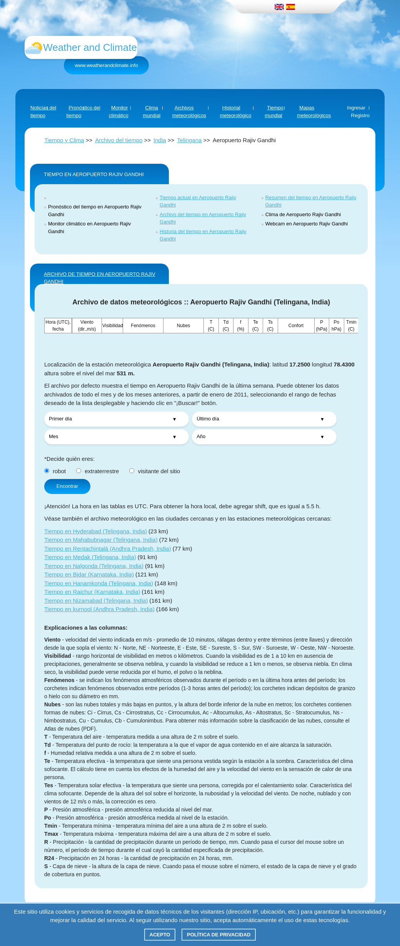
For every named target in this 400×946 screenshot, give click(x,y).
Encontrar (67, 486)
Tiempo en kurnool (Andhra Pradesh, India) (99, 609)
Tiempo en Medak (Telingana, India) (90, 557)
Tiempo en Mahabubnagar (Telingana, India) (101, 539)
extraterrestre (97, 471)
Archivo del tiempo (118, 140)
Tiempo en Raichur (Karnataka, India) (92, 591)
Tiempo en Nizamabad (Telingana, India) (96, 600)
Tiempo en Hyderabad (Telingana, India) (95, 531)
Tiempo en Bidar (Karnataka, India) (89, 574)
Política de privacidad (218, 935)
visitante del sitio (154, 471)
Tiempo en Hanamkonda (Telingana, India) (98, 583)
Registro (360, 115)
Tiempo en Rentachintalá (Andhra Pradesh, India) (107, 548)
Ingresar (356, 108)
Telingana (189, 140)
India (159, 140)
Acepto (160, 935)
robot (55, 471)
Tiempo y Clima (64, 140)
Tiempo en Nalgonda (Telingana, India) (93, 566)
